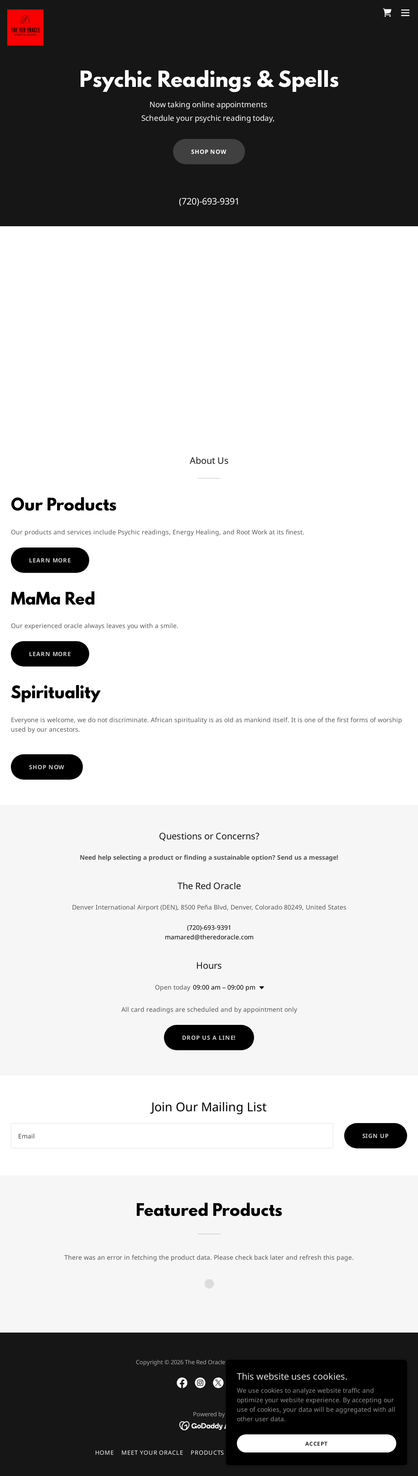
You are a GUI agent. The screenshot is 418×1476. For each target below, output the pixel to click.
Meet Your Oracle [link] (152, 1452)
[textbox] (172, 1135)
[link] (25, 13)
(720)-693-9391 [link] (209, 201)
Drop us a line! (209, 1037)
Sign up (375, 1136)
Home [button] (105, 1452)
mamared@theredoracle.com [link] (209, 937)
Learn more (50, 560)
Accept (316, 1443)
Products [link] (207, 1452)
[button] (405, 13)
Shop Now (209, 152)
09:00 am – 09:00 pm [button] (224, 987)
